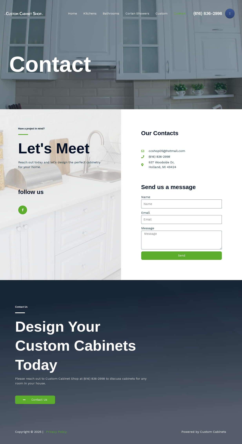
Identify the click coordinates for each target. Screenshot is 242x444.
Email (145, 213)
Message (147, 228)
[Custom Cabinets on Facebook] (230, 13)
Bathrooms (111, 13)
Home (72, 13)
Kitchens (89, 13)
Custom (161, 13)
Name (145, 197)
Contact (180, 13)
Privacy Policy (56, 432)
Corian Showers (137, 13)
